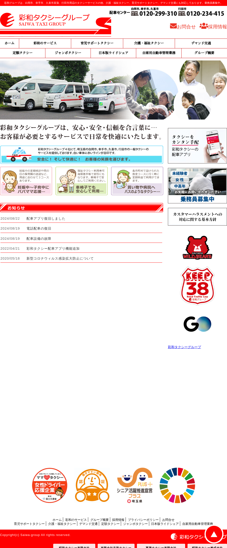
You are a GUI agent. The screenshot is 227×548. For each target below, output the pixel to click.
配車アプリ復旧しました (45, 218)
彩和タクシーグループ (184, 347)
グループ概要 (204, 53)
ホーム (9, 43)
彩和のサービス (45, 43)
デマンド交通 (201, 43)
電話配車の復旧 (38, 228)
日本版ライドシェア (113, 53)
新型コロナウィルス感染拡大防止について (60, 258)
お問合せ (168, 520)
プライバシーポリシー (143, 520)
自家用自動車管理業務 (158, 53)
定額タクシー (23, 53)
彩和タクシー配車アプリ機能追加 (53, 248)
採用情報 (118, 520)
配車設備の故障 (38, 238)
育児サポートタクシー (97, 43)
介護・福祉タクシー (149, 43)
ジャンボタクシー (68, 53)
